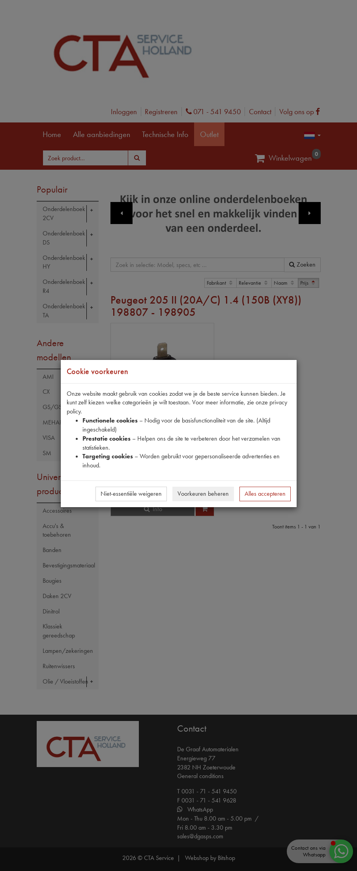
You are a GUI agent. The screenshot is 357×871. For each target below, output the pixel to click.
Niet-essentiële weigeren (131, 493)
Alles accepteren (265, 493)
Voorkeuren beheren (203, 493)
